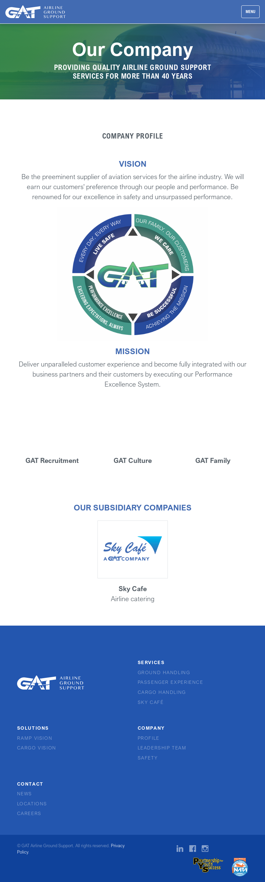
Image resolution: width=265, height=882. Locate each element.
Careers (29, 813)
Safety (148, 757)
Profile (148, 738)
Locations (32, 803)
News (24, 793)
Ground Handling (164, 672)
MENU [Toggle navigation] (250, 11)
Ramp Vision (35, 738)
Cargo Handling (162, 692)
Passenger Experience (170, 682)
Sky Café (151, 702)
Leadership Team (162, 747)
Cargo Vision (36, 747)
